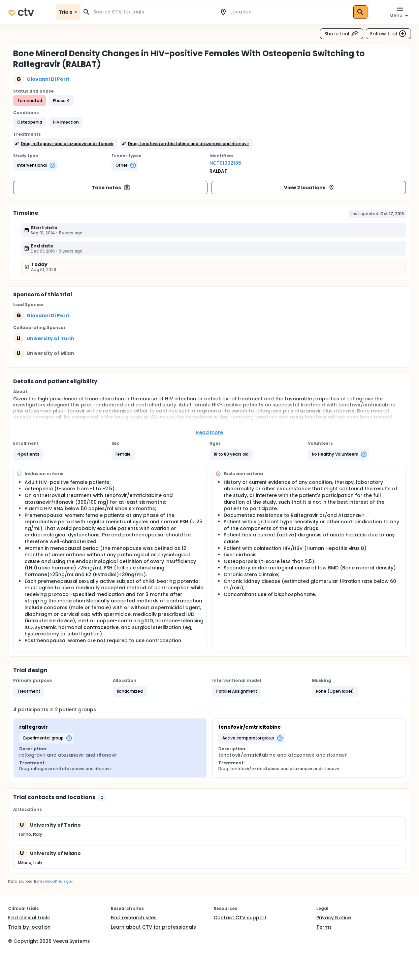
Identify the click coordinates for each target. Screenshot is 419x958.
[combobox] (151, 12)
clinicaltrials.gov (57, 881)
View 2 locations (309, 187)
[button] (29, 122)
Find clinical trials (29, 918)
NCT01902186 (225, 163)
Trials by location (29, 927)
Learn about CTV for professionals (153, 927)
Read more (209, 432)
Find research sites (134, 918)
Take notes (111, 187)
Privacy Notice (333, 918)
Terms (324, 927)
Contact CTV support (240, 918)
